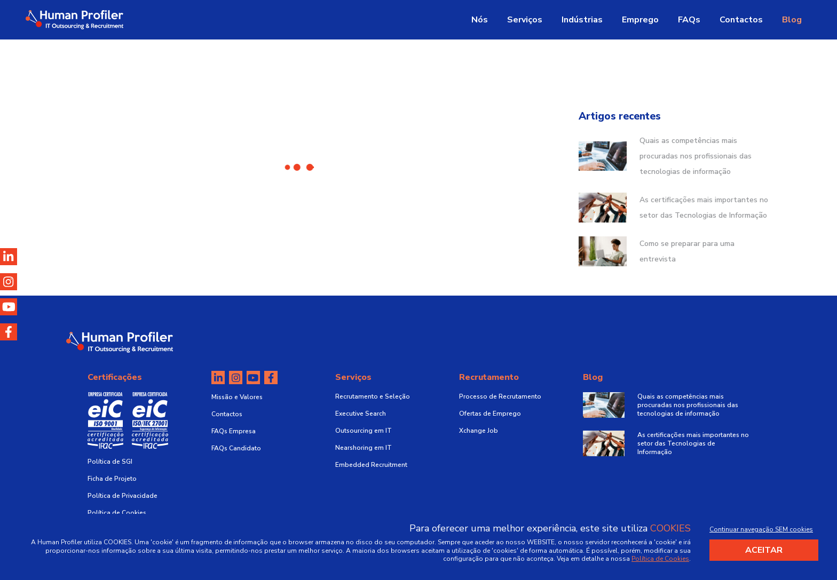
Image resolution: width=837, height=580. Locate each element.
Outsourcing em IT (363, 430)
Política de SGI (110, 461)
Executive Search (360, 413)
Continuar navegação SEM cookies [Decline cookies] (761, 529)
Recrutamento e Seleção (372, 396)
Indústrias (582, 20)
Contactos (741, 20)
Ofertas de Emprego (490, 413)
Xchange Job (478, 430)
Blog (792, 20)
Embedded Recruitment (371, 464)
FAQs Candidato (236, 448)
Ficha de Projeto (112, 478)
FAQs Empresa (233, 431)
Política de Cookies (117, 513)
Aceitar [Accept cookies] (764, 550)
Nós (479, 20)
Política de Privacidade (122, 495)
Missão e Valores (237, 397)
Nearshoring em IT (363, 447)
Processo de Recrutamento (500, 396)
